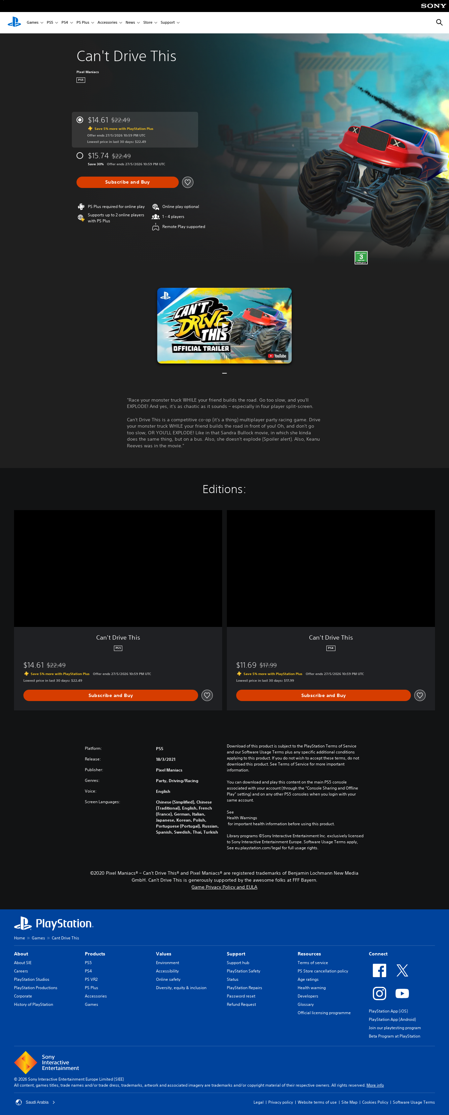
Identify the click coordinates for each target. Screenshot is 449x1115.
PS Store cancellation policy (323, 971)
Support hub (238, 962)
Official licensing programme (324, 1013)
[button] (224, 326)
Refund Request (241, 1004)
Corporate (23, 996)
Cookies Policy (375, 1102)
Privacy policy (280, 1102)
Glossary (306, 1004)
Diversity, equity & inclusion (181, 987)
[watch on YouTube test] (277, 356)
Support (168, 22)
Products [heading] (95, 954)
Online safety (168, 979)
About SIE (22, 962)
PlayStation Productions (35, 987)
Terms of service (313, 962)
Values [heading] (163, 954)
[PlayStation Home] (14, 23)
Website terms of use (317, 1102)
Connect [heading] (378, 954)
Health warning (312, 987)
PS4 (64, 22)
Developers (308, 996)
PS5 (50, 22)
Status (233, 979)
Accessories (107, 22)
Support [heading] (236, 954)
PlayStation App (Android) (392, 1019)
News (130, 22)
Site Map (349, 1102)
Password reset (241, 996)
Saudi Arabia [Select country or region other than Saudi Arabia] (35, 1102)
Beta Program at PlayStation (394, 1036)
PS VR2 (91, 979)
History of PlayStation (33, 1004)
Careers (21, 971)
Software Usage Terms (414, 1102)
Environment (167, 962)
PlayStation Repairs (244, 987)
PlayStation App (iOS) (388, 1011)
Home (19, 938)
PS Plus (83, 22)
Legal (259, 1102)
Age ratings (308, 979)
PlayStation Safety (243, 971)
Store (147, 22)
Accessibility (167, 971)
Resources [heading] (309, 954)
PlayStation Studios (31, 979)
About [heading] (21, 954)
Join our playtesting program (395, 1028)
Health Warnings (242, 818)
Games (32, 22)
